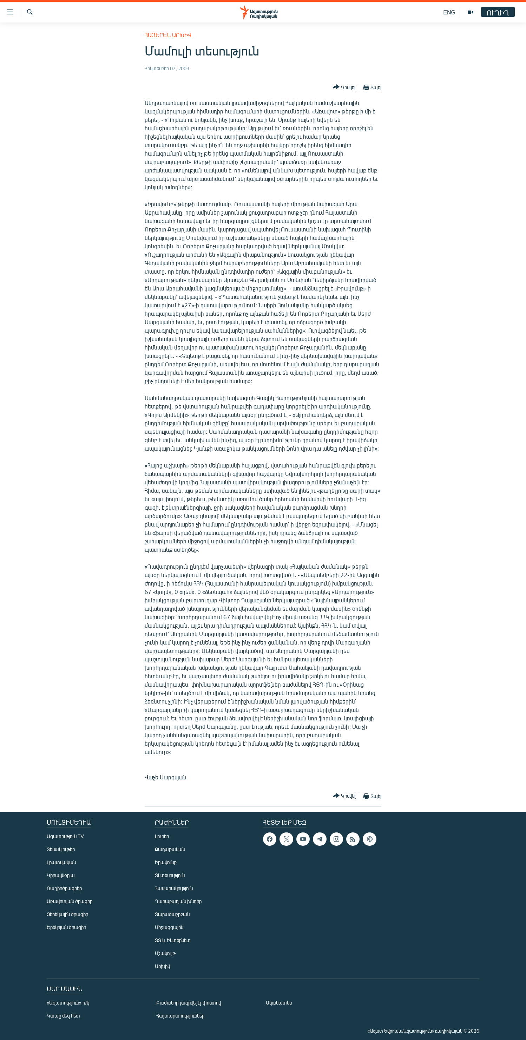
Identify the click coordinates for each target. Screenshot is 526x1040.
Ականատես (279, 1003)
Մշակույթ (165, 953)
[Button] (344, 87)
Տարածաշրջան (172, 914)
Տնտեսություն (170, 875)
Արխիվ (162, 966)
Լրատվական (61, 862)
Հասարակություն (174, 888)
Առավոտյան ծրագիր (69, 901)
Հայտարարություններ (180, 1016)
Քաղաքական (170, 849)
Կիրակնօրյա (61, 875)
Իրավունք (166, 862)
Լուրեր (162, 836)
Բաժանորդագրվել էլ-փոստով (188, 1003)
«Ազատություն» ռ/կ (68, 1003)
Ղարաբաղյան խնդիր (178, 901)
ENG (449, 12)
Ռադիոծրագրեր (64, 888)
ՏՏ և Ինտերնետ (173, 940)
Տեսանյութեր (61, 849)
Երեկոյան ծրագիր (66, 927)
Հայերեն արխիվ (168, 35)
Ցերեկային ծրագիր (67, 914)
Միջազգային (169, 927)
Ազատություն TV (65, 836)
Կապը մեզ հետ (63, 1016)
